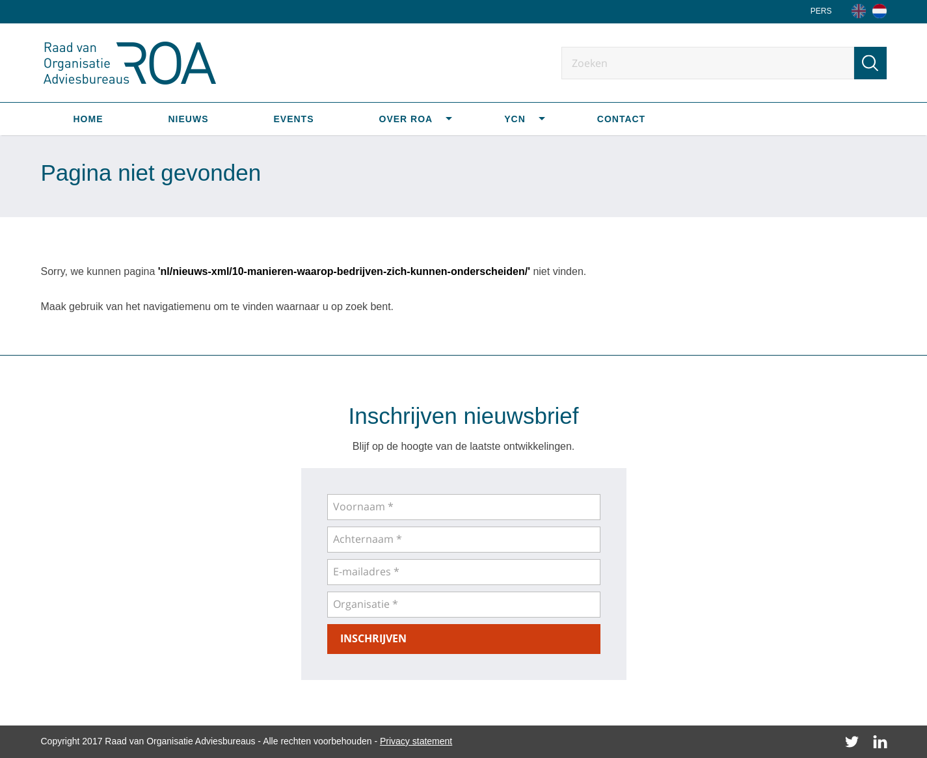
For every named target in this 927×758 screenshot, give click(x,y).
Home (88, 119)
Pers (821, 11)
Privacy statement (416, 741)
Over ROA (406, 119)
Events (294, 119)
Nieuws (188, 119)
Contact (621, 119)
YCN (515, 119)
